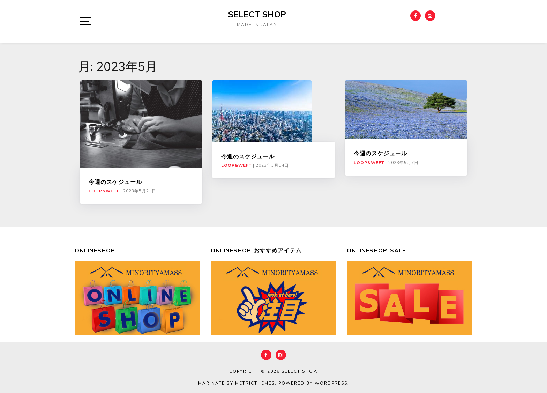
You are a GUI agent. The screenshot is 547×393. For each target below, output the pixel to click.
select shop (257, 14)
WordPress (331, 383)
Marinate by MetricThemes (236, 383)
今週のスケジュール (115, 181)
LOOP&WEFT (104, 191)
